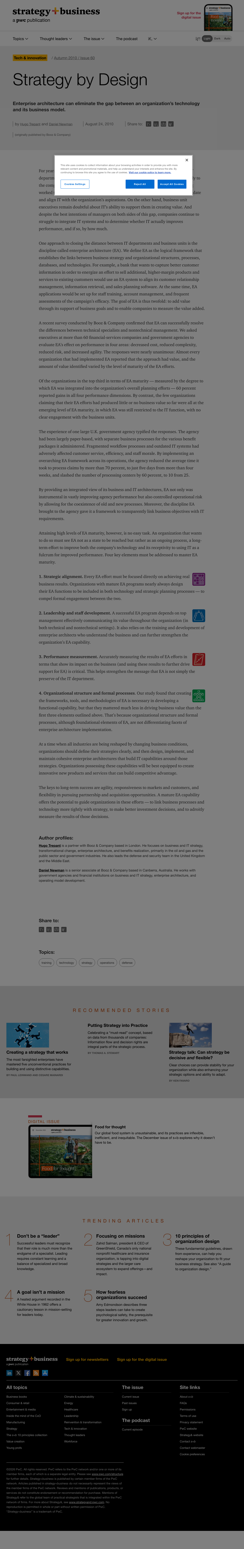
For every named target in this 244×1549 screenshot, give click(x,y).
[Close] (187, 160)
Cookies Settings (75, 184)
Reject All (140, 184)
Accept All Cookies (172, 184)
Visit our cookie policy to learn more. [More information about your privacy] (150, 172)
